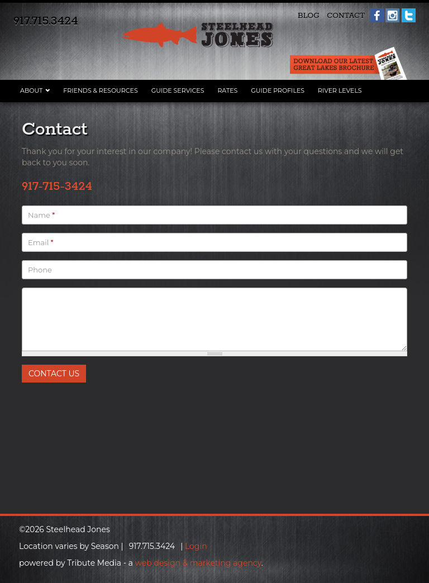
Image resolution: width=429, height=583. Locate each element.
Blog (309, 16)
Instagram (392, 15)
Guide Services (177, 90)
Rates (227, 90)
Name (41, 215)
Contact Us (53, 374)
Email (41, 242)
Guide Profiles (277, 90)
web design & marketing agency (198, 563)
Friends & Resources (100, 90)
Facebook (377, 15)
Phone (40, 269)
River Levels (340, 90)
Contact (346, 16)
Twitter (409, 15)
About (31, 90)
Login (196, 546)
